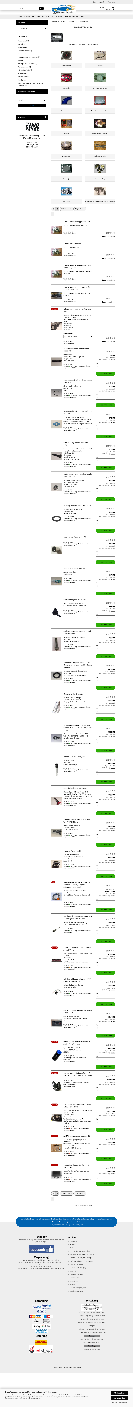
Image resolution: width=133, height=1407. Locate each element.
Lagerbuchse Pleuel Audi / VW (74, 571)
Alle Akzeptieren (119, 1393)
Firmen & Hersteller (76, 1308)
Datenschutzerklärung (34, 1399)
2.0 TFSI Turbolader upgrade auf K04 (77, 255)
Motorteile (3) (22, 47)
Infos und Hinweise (76, 1298)
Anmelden (32, 105)
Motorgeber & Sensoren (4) (27, 64)
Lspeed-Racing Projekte (78, 1321)
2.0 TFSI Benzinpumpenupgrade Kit (76, 1170)
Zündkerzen (22, 80)
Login (102, 2)
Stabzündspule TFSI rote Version (75, 822)
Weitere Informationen (119, 1402)
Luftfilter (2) (22, 60)
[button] (53, 243)
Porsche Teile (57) (71, 17)
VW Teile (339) (57, 17)
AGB (71, 1281)
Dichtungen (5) (23, 73)
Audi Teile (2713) (43, 17)
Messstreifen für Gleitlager (73, 728)
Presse (72, 1318)
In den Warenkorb (105, 407)
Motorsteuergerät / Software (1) (29, 57)
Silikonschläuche (24, 54)
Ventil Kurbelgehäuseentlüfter (74, 633)
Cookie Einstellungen (77, 1325)
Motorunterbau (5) (24, 67)
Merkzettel (111, 2)
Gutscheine (74, 1315)
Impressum (74, 1275)
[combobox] (67, 243)
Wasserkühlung (23, 77)
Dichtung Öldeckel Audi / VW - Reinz (77, 539)
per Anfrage (90, 1252)
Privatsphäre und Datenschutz (80, 1285)
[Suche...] (41, 8)
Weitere (84, 17)
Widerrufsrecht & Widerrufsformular (82, 1288)
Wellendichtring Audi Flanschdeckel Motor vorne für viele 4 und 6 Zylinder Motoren (77, 698)
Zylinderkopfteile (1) (25, 70)
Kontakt (72, 1278)
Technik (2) (21, 44)
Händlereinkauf (75, 1311)
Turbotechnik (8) (23, 41)
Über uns (73, 1305)
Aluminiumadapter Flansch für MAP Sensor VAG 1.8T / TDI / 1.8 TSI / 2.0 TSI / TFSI (77, 761)
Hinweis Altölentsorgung (78, 1301)
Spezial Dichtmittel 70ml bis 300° (76, 602)
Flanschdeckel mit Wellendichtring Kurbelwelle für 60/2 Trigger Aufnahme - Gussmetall (76, 918)
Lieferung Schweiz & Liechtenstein (81, 1295)
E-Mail (100, 1252)
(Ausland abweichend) (84, 400)
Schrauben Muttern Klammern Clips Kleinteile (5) (30, 84)
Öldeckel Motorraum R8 (72, 885)
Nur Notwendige (119, 1398)
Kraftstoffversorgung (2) (26, 51)
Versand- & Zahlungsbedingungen (81, 1291)
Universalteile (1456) (26, 17)
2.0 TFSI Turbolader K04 (72, 277)
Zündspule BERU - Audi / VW (74, 790)
